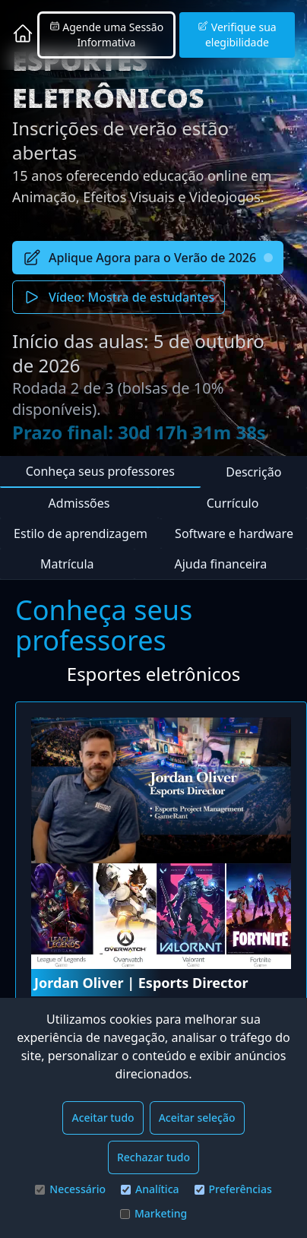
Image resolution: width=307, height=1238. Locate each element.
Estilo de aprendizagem (80, 533)
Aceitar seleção (197, 1117)
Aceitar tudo (102, 1117)
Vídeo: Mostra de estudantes (118, 297)
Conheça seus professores (100, 471)
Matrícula (67, 564)
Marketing (153, 1213)
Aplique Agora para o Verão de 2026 (148, 258)
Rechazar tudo (153, 1157)
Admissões (79, 503)
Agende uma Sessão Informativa (106, 34)
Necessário (70, 1189)
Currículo (233, 503)
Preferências (233, 1189)
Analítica (150, 1189)
